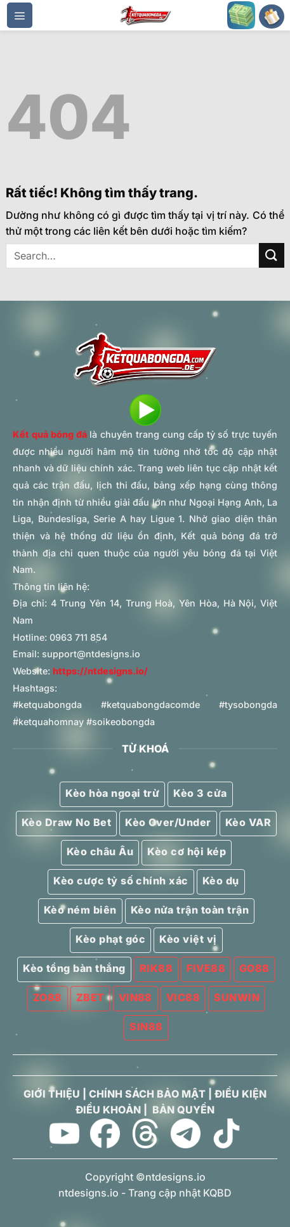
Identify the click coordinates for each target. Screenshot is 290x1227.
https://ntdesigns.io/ (100, 671)
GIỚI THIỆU (51, 1093)
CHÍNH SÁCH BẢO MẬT (147, 1093)
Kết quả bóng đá (50, 434)
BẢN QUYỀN (183, 1109)
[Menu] (19, 15)
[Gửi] (271, 255)
